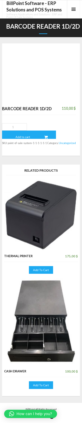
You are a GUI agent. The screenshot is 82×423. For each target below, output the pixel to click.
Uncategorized (67, 143)
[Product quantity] (14, 127)
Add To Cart (41, 270)
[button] (30, 414)
